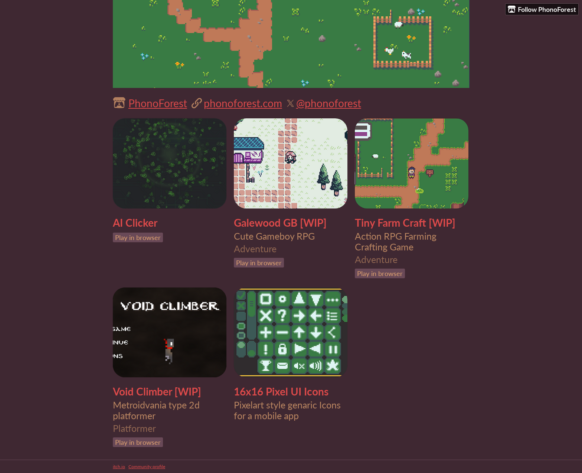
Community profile (146, 466)
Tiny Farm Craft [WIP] (405, 222)
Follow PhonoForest (542, 9)
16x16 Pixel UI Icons (281, 391)
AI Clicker (135, 222)
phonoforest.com (243, 103)
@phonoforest (328, 103)
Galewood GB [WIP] (280, 222)
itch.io (119, 466)
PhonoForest (157, 103)
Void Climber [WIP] (157, 391)
